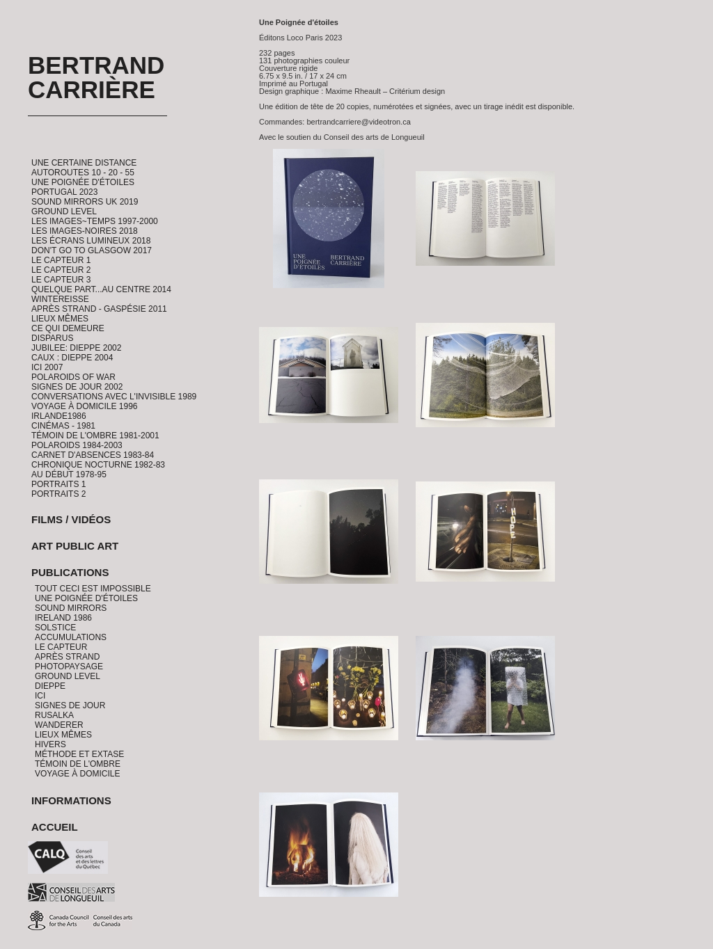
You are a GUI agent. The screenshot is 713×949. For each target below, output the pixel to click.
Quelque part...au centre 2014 (101, 289)
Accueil (54, 827)
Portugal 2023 (64, 192)
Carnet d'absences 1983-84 (92, 455)
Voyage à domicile (77, 774)
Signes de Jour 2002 (77, 387)
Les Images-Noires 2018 (84, 231)
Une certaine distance (83, 163)
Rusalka (54, 715)
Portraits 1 (58, 484)
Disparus (52, 338)
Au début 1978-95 (69, 474)
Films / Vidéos (71, 519)
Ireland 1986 (63, 618)
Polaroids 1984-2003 (77, 445)
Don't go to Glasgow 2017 (91, 250)
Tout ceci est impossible (93, 588)
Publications (70, 572)
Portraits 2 (58, 494)
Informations (71, 800)
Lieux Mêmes (59, 319)
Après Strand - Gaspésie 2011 (99, 309)
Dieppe (50, 686)
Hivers (50, 744)
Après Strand (67, 657)
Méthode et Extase (79, 754)
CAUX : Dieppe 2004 (72, 357)
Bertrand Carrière (96, 77)
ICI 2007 (47, 367)
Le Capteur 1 (61, 260)
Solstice (55, 627)
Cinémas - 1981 (63, 426)
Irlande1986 (58, 416)
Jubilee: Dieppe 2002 (76, 348)
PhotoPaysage (69, 666)
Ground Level (64, 211)
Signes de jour (70, 705)
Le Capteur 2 (61, 270)
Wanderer (59, 725)
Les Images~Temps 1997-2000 (94, 221)
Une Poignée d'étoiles (82, 182)
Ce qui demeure (67, 328)
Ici (40, 696)
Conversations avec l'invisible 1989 (113, 396)
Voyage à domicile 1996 (84, 406)
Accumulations (71, 637)
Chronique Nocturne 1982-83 (98, 465)
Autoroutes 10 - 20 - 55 (82, 172)
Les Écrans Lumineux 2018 (90, 241)
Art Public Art (74, 546)
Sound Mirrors (71, 608)
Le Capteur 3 (61, 280)
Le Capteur (61, 647)
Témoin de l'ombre (77, 764)
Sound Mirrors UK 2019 (84, 202)
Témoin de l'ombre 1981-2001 (95, 435)
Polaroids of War (73, 377)
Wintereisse (60, 299)
